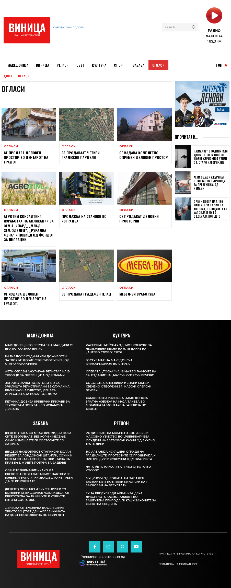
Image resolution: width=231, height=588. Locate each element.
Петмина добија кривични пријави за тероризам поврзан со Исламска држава (37, 404)
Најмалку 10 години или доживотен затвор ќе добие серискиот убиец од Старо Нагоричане (210, 156)
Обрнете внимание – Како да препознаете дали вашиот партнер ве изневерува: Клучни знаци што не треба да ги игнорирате (39, 475)
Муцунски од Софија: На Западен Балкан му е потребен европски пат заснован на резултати (117, 485)
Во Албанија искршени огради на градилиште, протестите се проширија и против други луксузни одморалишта (121, 458)
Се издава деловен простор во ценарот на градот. (24, 298)
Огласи (11, 146)
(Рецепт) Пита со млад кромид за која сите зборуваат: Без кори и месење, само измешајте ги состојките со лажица (38, 438)
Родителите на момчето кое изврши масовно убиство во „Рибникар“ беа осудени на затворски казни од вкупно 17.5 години (121, 441)
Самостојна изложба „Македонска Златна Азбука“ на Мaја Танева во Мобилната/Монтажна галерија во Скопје (117, 406)
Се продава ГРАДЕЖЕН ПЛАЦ (86, 293)
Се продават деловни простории (138, 219)
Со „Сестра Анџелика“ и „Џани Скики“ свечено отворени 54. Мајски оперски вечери (119, 389)
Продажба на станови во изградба (84, 219)
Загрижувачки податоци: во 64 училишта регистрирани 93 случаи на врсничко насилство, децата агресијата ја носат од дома (37, 388)
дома (8, 76)
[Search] (193, 27)
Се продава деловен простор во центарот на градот (25, 157)
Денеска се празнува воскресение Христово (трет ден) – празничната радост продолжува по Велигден (35, 511)
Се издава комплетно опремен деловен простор (143, 155)
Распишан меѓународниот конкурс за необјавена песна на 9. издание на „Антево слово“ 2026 (119, 348)
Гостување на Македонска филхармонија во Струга (109, 361)
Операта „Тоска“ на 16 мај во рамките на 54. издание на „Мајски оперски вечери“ (119, 374)
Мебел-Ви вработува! (137, 293)
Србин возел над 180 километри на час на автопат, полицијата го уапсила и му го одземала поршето (210, 208)
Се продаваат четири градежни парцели (80, 155)
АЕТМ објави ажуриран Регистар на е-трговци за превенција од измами (210, 183)
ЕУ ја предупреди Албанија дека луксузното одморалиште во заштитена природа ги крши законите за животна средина (119, 502)
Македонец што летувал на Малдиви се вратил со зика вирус (39, 346)
